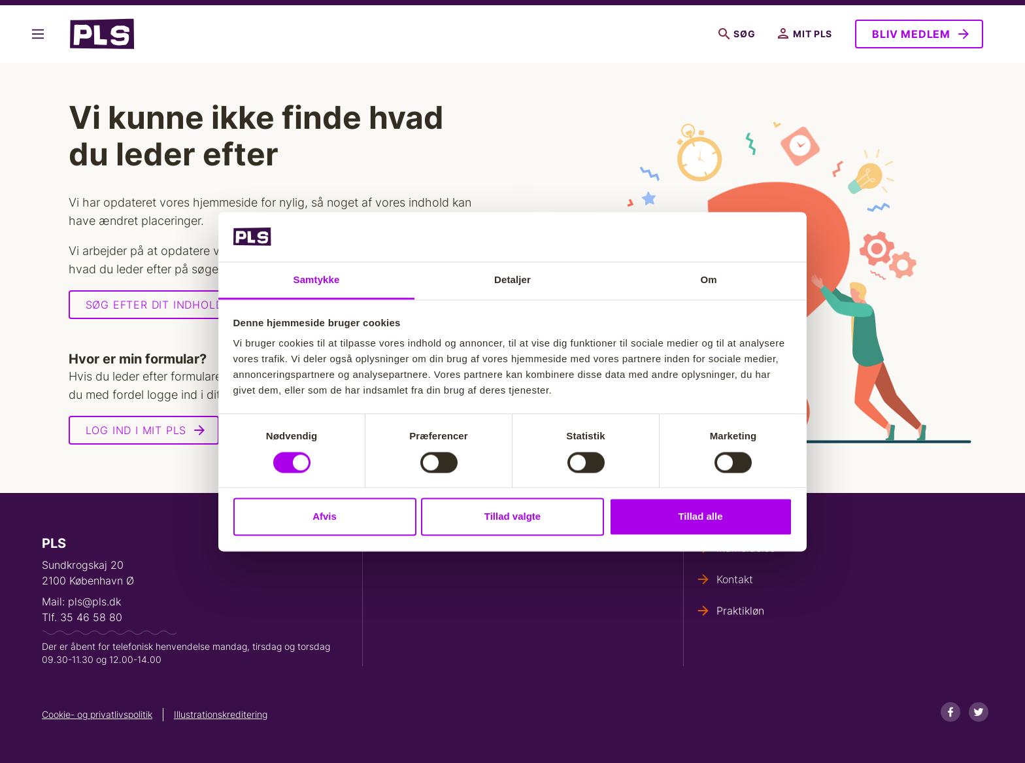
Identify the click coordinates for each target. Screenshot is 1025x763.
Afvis (324, 516)
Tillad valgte (512, 516)
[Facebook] (950, 712)
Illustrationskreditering (220, 714)
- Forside (102, 34)
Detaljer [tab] (512, 280)
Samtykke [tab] (317, 280)
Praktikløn (740, 610)
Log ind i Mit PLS (136, 430)
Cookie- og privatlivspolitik (97, 714)
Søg (736, 34)
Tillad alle (700, 516)
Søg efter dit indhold (155, 304)
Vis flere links (41, 34)
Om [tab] (708, 280)
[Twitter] (978, 712)
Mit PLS (805, 34)
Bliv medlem (911, 34)
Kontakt (734, 579)
